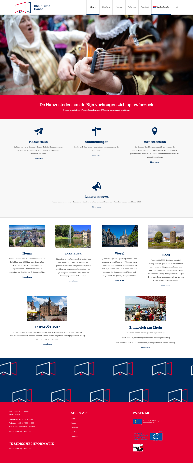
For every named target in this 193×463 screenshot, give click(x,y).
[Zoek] (177, 7)
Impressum (27, 431)
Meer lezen (38, 158)
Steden (74, 432)
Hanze (73, 423)
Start (73, 418)
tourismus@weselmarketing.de (22, 426)
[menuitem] (92, 7)
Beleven (74, 427)
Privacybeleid (15, 431)
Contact (74, 436)
